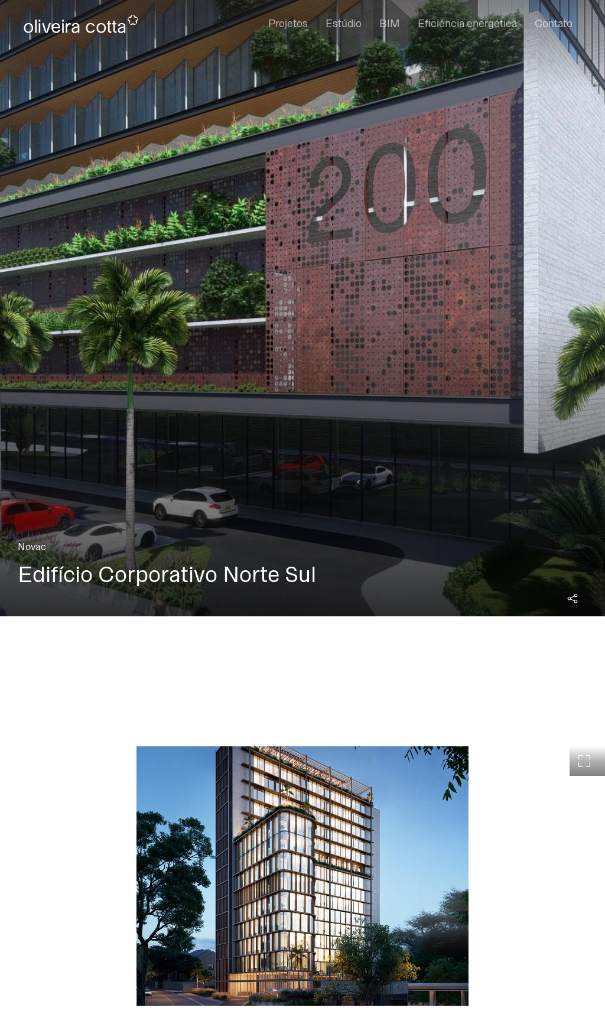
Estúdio (344, 24)
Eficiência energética (467, 24)
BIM (389, 24)
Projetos (288, 24)
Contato (554, 24)
